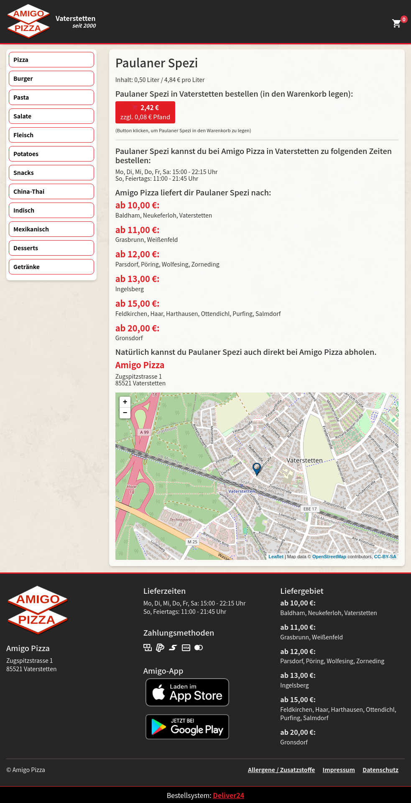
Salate (22, 116)
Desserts (25, 248)
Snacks (23, 172)
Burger (23, 78)
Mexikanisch (31, 229)
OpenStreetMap (329, 556)
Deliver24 (228, 795)
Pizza (20, 59)
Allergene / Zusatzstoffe (281, 769)
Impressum (339, 769)
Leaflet (275, 556)
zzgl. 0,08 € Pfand (145, 112)
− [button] (125, 413)
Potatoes (25, 153)
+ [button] (125, 402)
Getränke (26, 266)
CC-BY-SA (385, 556)
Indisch (23, 210)
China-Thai (28, 191)
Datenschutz (380, 769)
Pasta (21, 97)
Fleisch (23, 135)
